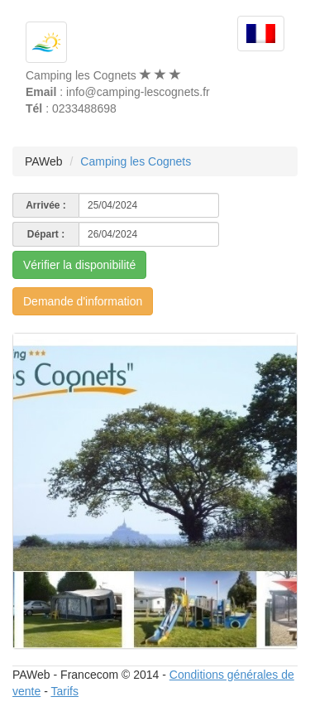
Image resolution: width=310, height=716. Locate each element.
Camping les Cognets (135, 161)
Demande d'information (82, 301)
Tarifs (64, 691)
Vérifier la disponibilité (79, 265)
